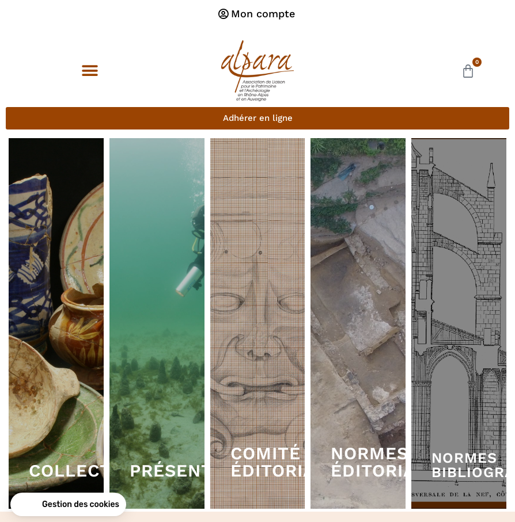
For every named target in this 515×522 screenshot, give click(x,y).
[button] (90, 71)
